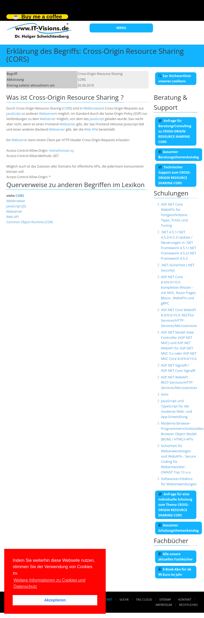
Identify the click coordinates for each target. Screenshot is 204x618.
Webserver (47, 113)
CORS (20, 195)
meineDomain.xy (61, 150)
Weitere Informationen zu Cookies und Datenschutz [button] (49, 583)
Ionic (165, 394)
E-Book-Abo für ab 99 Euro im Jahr (174, 572)
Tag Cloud (144, 599)
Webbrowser (92, 108)
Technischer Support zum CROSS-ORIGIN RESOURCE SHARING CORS (174, 175)
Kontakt (184, 599)
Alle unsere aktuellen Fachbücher (175, 557)
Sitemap (165, 599)
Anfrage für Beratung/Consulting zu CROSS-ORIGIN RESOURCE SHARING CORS (174, 131)
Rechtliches (188, 605)
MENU (121, 28)
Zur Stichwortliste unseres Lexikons (174, 78)
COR (66, 108)
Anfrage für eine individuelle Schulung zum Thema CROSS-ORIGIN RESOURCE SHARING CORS (175, 504)
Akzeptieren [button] (55, 600)
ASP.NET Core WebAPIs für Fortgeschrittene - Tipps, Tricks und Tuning (175, 215)
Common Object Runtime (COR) (29, 222)
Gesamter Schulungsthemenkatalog (178, 528)
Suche (124, 599)
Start (108, 599)
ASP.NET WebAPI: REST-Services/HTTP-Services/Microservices (179, 382)
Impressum (163, 605)
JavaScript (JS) (16, 206)
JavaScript (13, 113)
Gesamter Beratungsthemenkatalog (178, 154)
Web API (90, 129)
